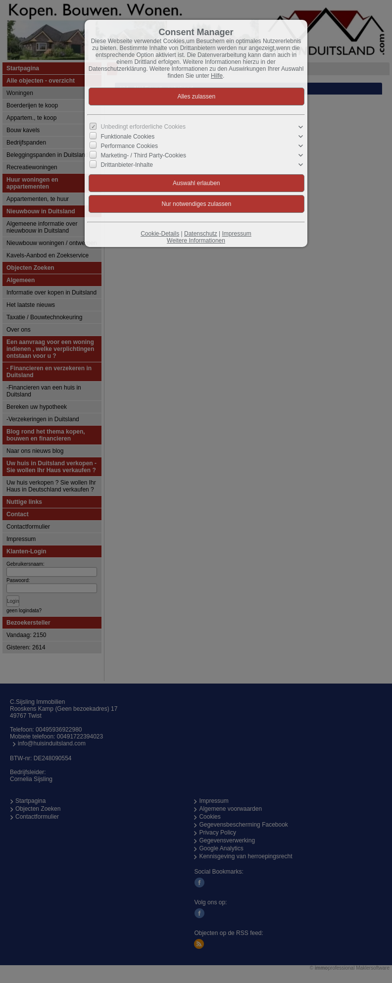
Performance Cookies (129, 146)
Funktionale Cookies (128, 136)
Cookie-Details (160, 233)
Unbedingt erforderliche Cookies (143, 126)
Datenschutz (200, 233)
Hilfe (217, 75)
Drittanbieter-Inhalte (127, 164)
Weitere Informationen (196, 240)
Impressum (236, 233)
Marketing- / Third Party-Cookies (144, 155)
